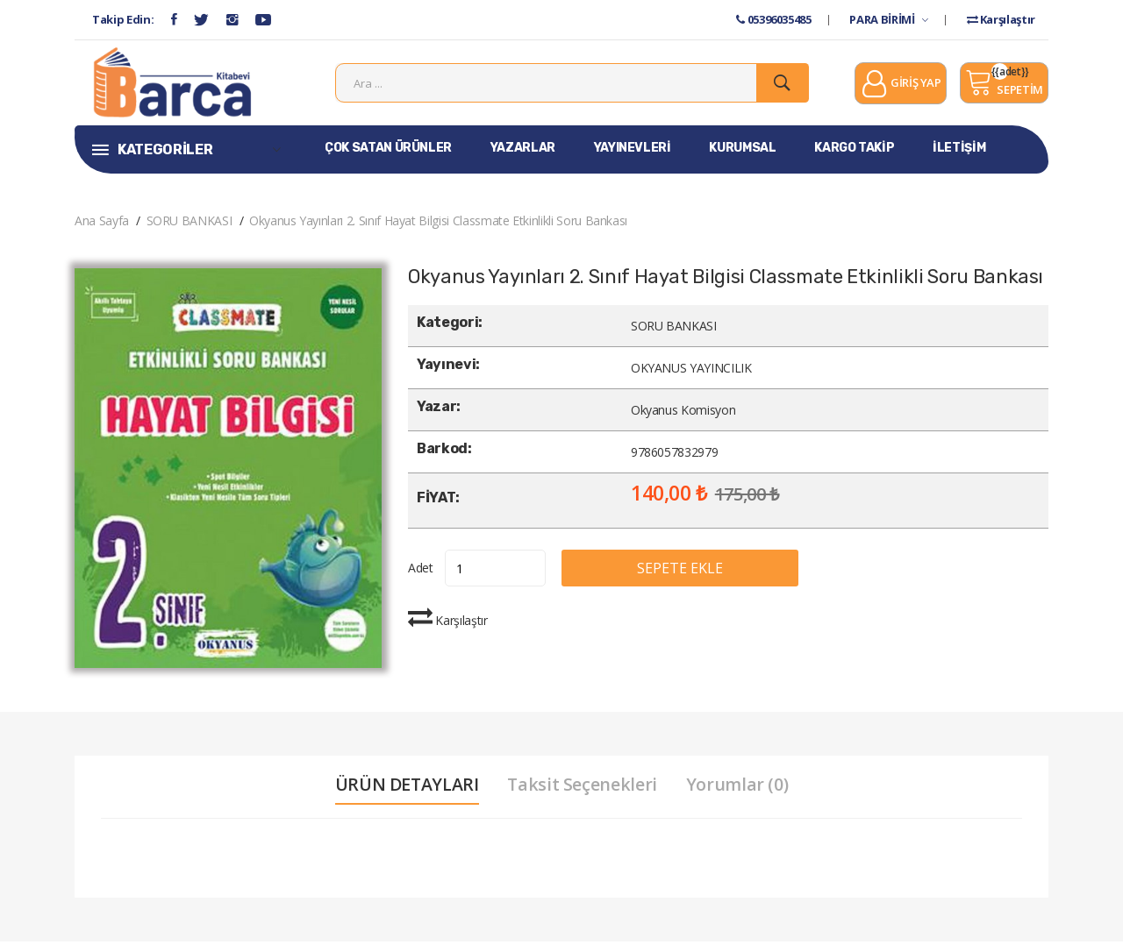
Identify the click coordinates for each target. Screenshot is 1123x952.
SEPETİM (1004, 88)
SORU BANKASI (189, 231)
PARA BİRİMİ (888, 19)
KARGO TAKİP (854, 158)
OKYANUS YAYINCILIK (691, 378)
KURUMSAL (742, 158)
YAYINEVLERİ (632, 158)
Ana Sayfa (102, 231)
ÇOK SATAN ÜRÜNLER (388, 158)
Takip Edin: (123, 19)
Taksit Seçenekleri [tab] (583, 795)
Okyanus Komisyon (683, 420)
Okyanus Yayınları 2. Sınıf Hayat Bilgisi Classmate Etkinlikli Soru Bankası (438, 231)
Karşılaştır (1001, 19)
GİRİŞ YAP (900, 89)
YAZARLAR (522, 158)
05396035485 (773, 19)
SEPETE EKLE (697, 578)
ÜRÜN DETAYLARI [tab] (404, 795)
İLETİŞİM (959, 158)
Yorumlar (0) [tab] (741, 795)
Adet (420, 578)
